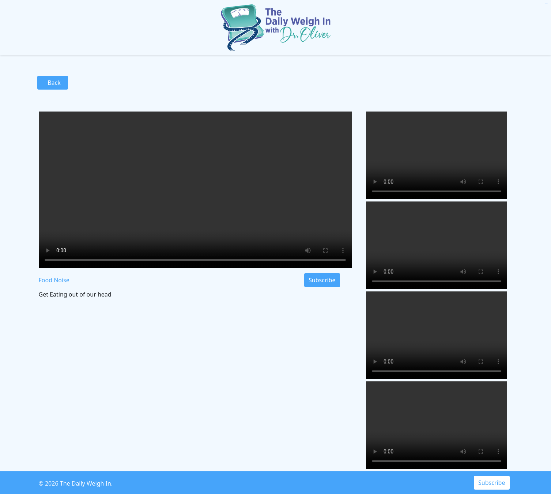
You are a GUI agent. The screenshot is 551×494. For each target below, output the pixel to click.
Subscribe (322, 280)
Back (53, 83)
